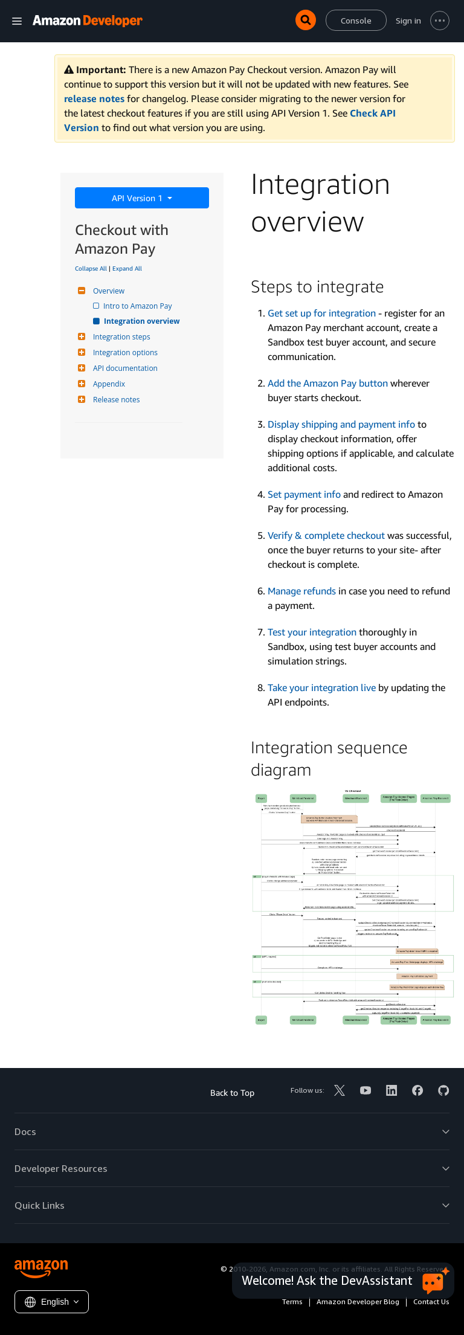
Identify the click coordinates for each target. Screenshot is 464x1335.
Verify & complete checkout (326, 535)
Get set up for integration (322, 313)
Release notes (115, 399)
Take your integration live (322, 687)
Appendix (107, 384)
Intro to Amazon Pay (138, 306)
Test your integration (312, 632)
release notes (94, 98)
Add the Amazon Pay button (328, 383)
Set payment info (304, 494)
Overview (107, 291)
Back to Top (232, 1092)
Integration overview (142, 321)
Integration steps (120, 337)
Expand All (127, 268)
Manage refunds (302, 591)
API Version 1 (138, 198)
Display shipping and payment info (341, 424)
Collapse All (91, 268)
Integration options (124, 352)
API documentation (124, 368)
